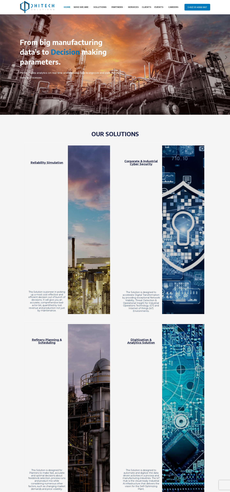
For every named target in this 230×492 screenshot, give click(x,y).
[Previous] (4, 57)
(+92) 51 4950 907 (197, 7)
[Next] (226, 57)
